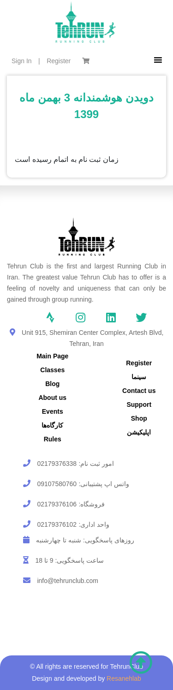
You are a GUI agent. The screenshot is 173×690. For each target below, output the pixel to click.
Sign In (22, 61)
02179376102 (57, 524)
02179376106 (57, 504)
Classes (52, 370)
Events (52, 411)
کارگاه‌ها (52, 425)
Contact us (138, 390)
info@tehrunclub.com (67, 580)
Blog (52, 383)
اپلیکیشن (139, 432)
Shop (139, 418)
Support (138, 404)
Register (59, 61)
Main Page (52, 356)
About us (52, 397)
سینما (138, 377)
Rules (52, 439)
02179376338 (57, 463)
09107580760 (57, 484)
